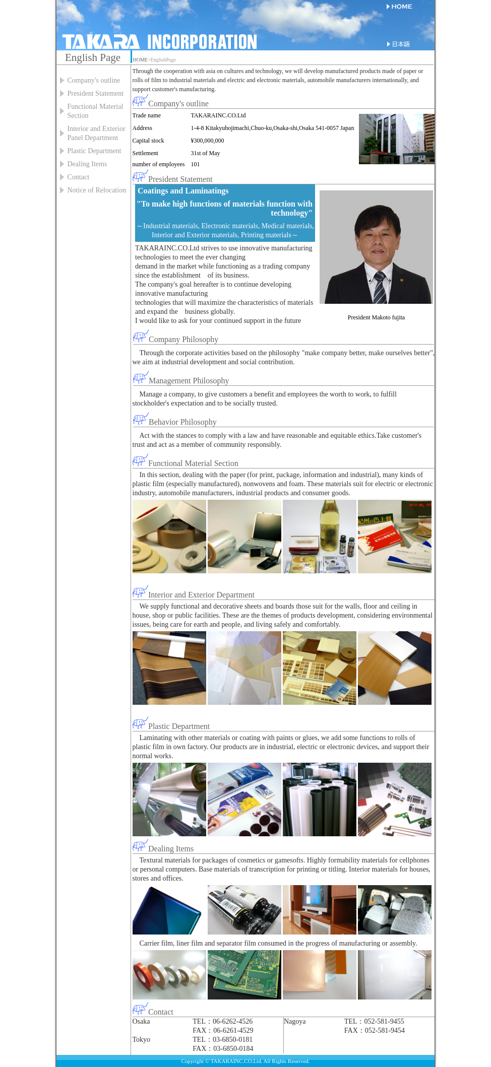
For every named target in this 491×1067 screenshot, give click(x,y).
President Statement (96, 93)
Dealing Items (87, 164)
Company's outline (94, 80)
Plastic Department (94, 151)
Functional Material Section (96, 111)
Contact (79, 177)
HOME (140, 59)
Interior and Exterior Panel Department (97, 133)
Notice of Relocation (97, 190)
